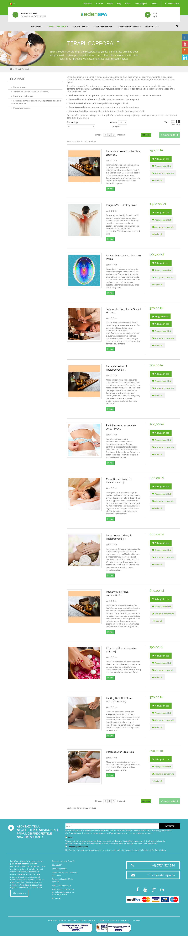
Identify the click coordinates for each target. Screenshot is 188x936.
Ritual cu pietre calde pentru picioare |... (121, 650)
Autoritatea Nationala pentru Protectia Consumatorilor (72, 920)
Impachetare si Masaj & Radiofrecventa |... (118, 537)
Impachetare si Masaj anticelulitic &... (117, 593)
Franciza (99, 3)
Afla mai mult (19, 893)
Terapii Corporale (56, 26)
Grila (173, 123)
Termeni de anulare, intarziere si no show (31, 90)
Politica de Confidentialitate (154, 850)
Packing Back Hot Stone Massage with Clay (119, 700)
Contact (154, 3)
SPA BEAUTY (151, 26)
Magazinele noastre (21, 106)
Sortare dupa (72, 122)
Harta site (56, 898)
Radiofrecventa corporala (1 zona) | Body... (121, 427)
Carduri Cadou (80, 26)
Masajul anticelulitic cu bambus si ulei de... (123, 153)
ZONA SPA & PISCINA (102, 26)
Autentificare (171, 3)
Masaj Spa (36, 26)
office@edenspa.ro (161, 875)
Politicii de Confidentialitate (145, 843)
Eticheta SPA (57, 865)
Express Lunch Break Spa (120, 752)
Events (127, 3)
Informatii (17, 78)
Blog (119, 3)
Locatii (110, 3)
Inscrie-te (169, 826)
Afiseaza (113, 122)
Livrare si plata (19, 86)
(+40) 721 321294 (38, 16)
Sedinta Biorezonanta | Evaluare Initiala (123, 257)
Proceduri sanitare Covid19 (63, 861)
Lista (178, 123)
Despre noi (87, 3)
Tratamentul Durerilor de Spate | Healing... (123, 311)
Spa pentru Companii (128, 26)
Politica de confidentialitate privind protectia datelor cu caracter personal (63, 892)
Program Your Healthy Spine (121, 205)
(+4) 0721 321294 (163, 865)
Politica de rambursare (23, 95)
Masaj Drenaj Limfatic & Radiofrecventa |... (118, 481)
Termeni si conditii (59, 869)
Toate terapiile (141, 3)
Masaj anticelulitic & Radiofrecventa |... (116, 368)
